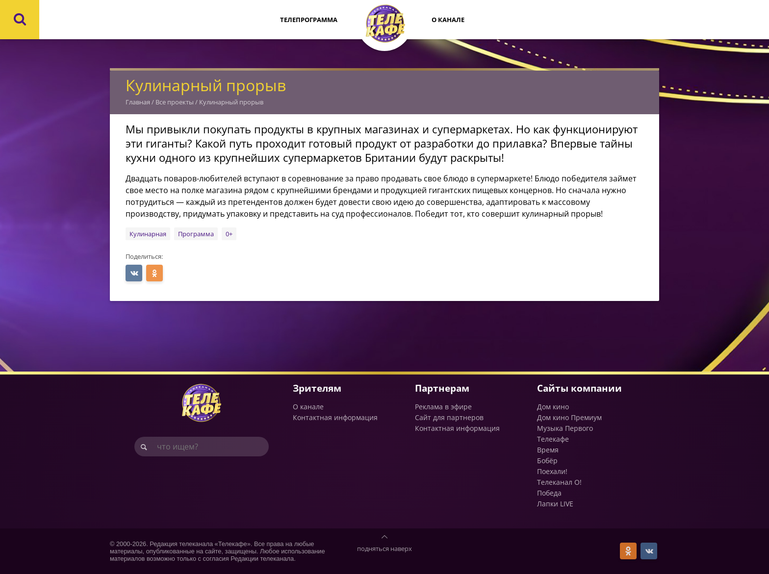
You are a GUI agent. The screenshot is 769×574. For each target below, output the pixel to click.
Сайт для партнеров (449, 417)
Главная (138, 102)
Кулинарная (147, 233)
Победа (549, 493)
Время (548, 449)
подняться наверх (384, 548)
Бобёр (547, 460)
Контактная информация (335, 417)
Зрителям (317, 388)
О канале (448, 19)
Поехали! (552, 471)
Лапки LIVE (555, 503)
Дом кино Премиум (569, 417)
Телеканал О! (559, 482)
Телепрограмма (308, 19)
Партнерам (442, 388)
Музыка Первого (565, 428)
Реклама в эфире (443, 406)
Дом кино (553, 406)
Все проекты (174, 102)
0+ (229, 233)
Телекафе (553, 439)
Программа (196, 233)
